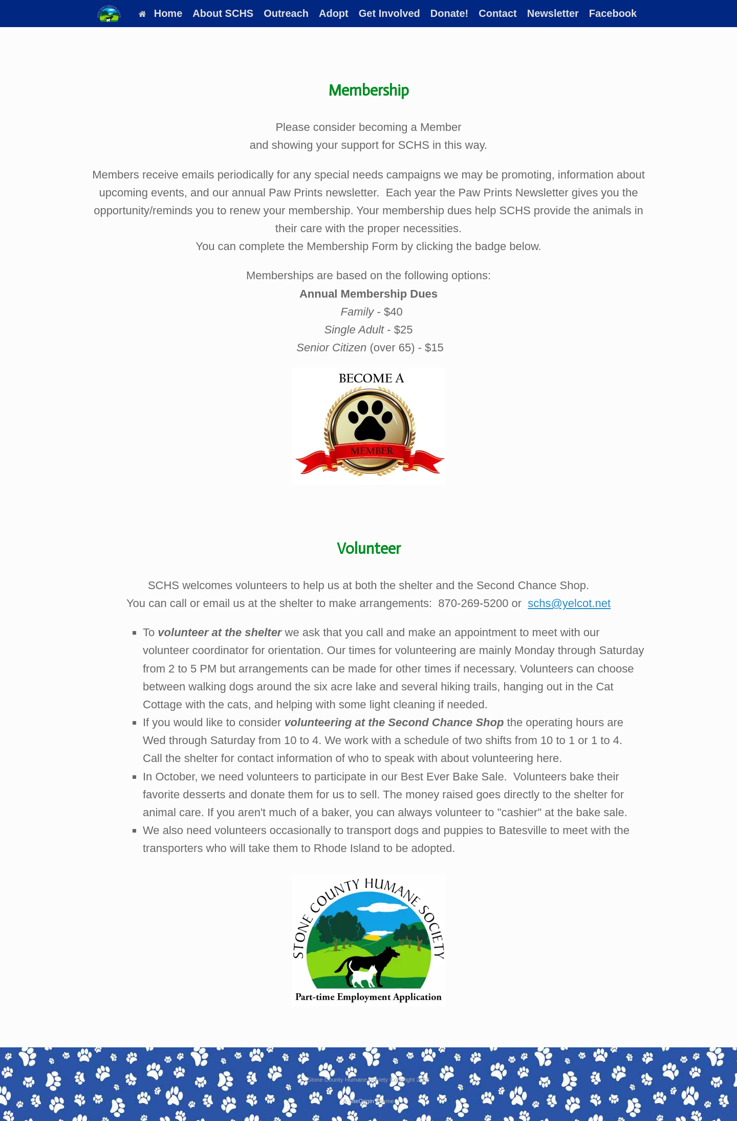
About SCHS (222, 13)
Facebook (613, 13)
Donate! (449, 13)
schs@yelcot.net (569, 603)
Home (161, 13)
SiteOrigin (361, 1101)
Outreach (286, 13)
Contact (497, 13)
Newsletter (553, 13)
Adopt (334, 13)
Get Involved (389, 13)
